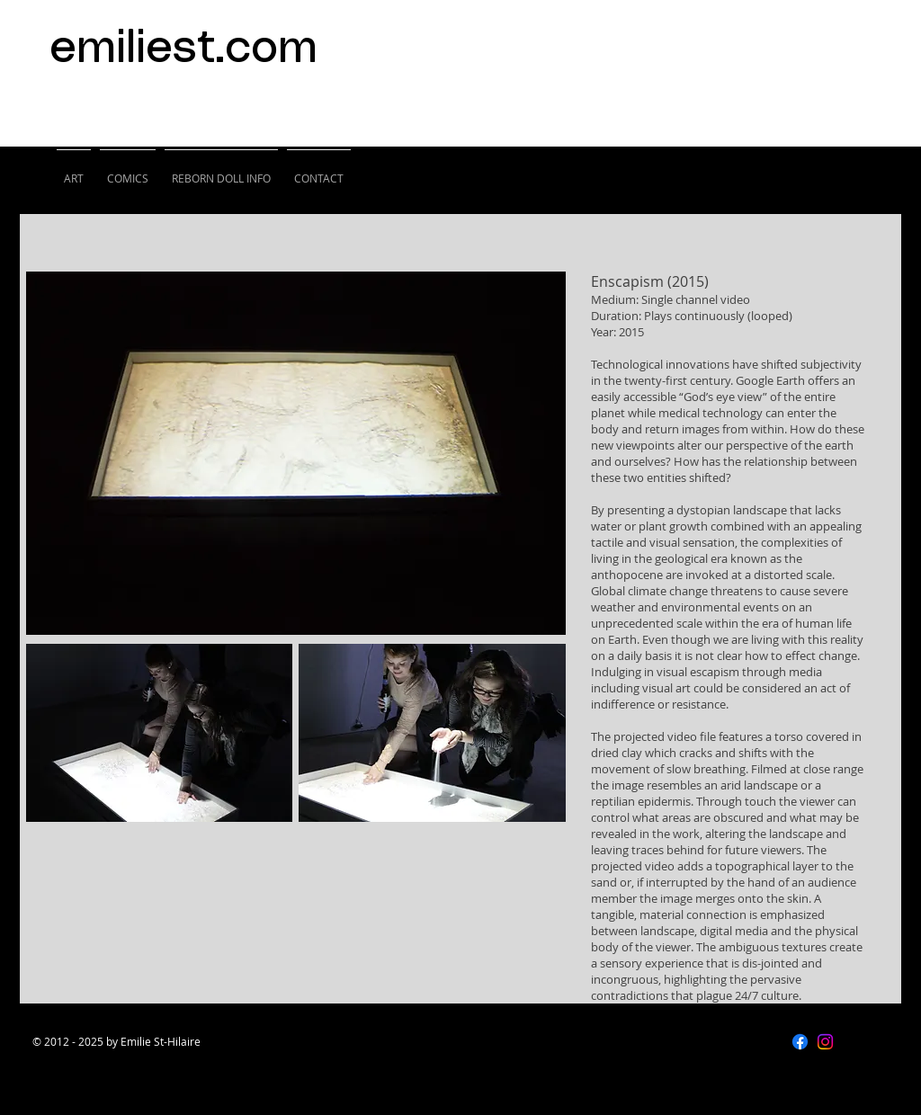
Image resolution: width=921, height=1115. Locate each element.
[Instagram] (825, 1041)
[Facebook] (800, 1041)
